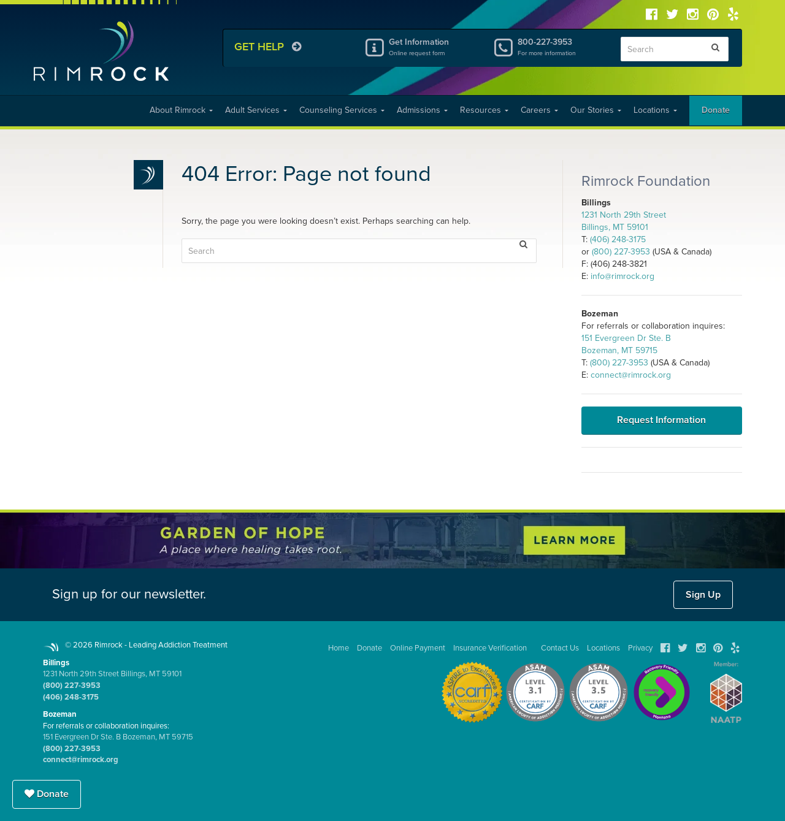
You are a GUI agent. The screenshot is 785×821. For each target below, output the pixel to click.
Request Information (661, 420)
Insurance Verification (490, 648)
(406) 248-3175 (618, 239)
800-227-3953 (560, 46)
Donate (716, 110)
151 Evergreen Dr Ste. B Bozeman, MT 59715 (118, 737)
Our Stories (595, 110)
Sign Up (703, 595)
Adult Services (256, 110)
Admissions (422, 110)
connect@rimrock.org (631, 375)
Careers (539, 110)
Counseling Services (342, 110)
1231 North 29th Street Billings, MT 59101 (112, 674)
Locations (655, 110)
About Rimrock (181, 110)
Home (338, 648)
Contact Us (560, 648)
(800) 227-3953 (621, 251)
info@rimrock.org (622, 276)
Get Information (431, 46)
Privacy (640, 648)
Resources (484, 110)
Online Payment (417, 648)
